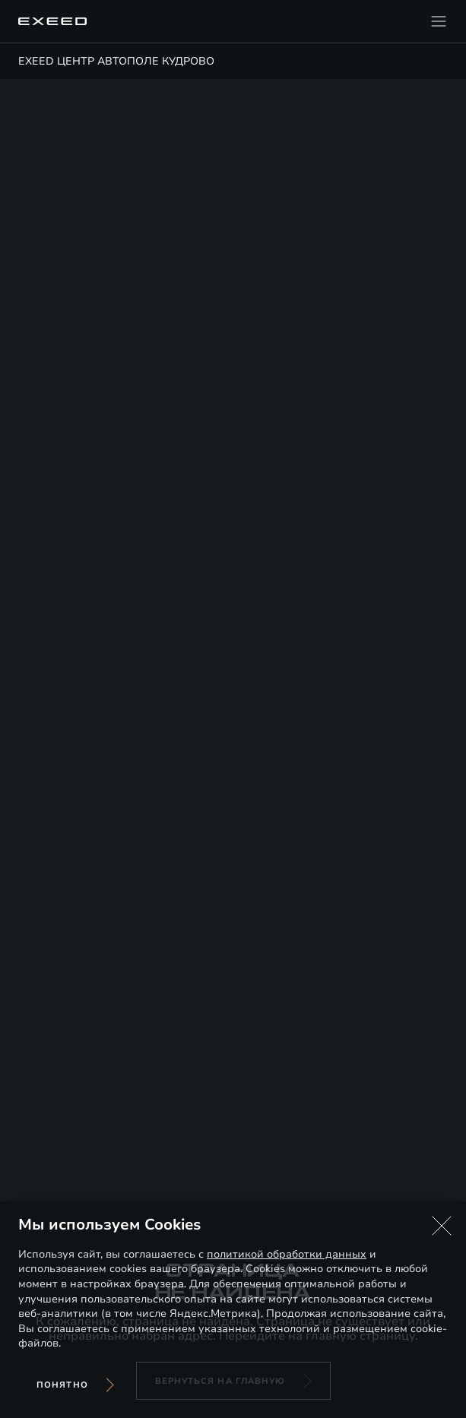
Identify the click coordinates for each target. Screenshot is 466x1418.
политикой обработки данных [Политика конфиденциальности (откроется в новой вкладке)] (286, 1254)
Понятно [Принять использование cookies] (62, 1385)
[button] (441, 1226)
